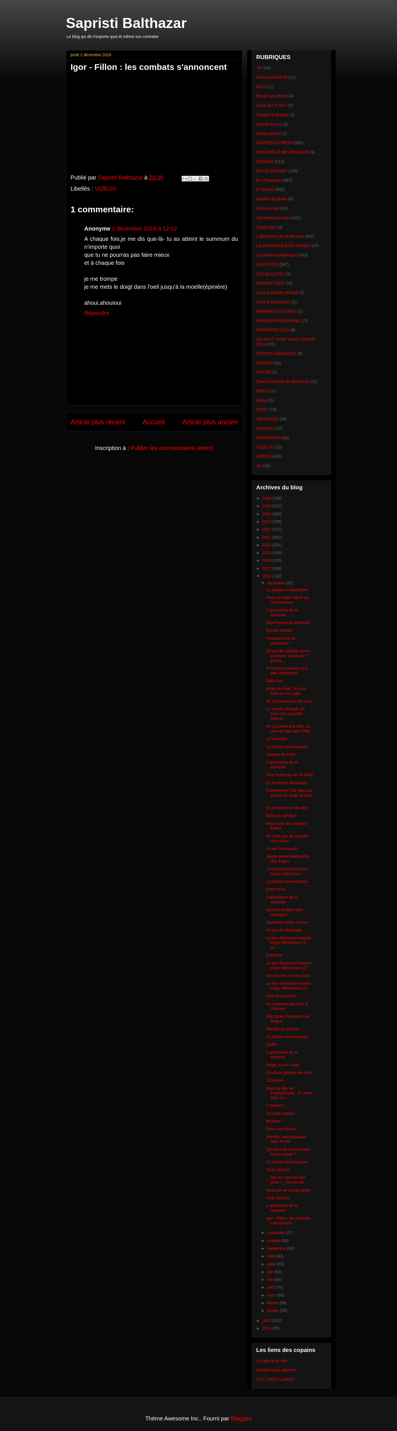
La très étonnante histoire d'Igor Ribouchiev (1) (288, 985)
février (273, 1303)
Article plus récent (98, 422)
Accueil (154, 422)
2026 (267, 498)
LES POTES (267, 264)
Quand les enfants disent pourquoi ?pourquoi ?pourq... (288, 656)
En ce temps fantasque (286, 782)
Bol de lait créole (271, 96)
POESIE (263, 372)
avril (271, 1287)
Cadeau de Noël (280, 754)
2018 (267, 560)
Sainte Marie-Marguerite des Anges (287, 858)
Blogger (240, 1418)
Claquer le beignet (272, 114)
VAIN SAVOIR (268, 437)
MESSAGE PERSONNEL (279, 320)
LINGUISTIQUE (270, 283)
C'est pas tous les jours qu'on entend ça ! (286, 871)
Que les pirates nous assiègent (284, 912)
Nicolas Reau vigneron (276, 1370)
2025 (267, 506)
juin (270, 1271)
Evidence (274, 955)
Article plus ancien (210, 422)
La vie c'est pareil (281, 848)
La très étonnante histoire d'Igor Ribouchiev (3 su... (288, 943)
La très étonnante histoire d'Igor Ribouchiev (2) (288, 965)
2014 (267, 1328)
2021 (267, 537)
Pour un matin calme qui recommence (287, 600)
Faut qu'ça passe (281, 996)
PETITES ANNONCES (276, 353)
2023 (267, 521)
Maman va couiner (282, 1029)
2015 (267, 1320)
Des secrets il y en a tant (288, 975)
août (271, 1256)
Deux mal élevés (281, 1129)
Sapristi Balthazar (126, 23)
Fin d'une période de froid (288, 1072)
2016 (267, 576)
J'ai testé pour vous (273, 217)
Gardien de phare (271, 199)
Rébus (262, 400)
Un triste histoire (280, 1113)
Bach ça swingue (281, 815)
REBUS (263, 391)
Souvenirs (265, 428)
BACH (261, 86)
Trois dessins (278, 1169)
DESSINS (265, 161)
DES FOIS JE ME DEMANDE (282, 152)
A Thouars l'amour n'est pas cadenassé (287, 670)
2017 (267, 568)
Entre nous (276, 889)
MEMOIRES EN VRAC (276, 311)
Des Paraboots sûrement (288, 622)
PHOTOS (264, 363)
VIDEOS (106, 188)
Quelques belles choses (287, 922)
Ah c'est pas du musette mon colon (287, 838)
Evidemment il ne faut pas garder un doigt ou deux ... (289, 795)
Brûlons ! (274, 1121)
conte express (268, 133)
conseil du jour (269, 124)
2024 (267, 514)
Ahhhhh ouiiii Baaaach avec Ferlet (286, 1139)
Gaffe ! (272, 1044)
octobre (274, 1240)
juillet (272, 1264)
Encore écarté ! (279, 630)
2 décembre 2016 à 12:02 (144, 228)
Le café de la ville (271, 1361)
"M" (259, 68)
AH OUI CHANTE (272, 77)
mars (272, 1295)
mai (270, 1279)
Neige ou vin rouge (283, 1065)
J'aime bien (266, 227)
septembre (277, 1248)
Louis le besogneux (273, 302)
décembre (276, 583)
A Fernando (276, 738)
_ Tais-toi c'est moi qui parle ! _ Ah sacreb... (286, 1179)
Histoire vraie (268, 208)
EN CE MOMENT (271, 171)
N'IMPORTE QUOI (272, 330)
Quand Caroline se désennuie (282, 381)
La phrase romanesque (276, 255)
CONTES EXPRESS (274, 142)
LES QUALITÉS (270, 274)
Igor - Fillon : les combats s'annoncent (288, 1220)
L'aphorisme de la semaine (280, 236)
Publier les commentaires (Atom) (172, 448)
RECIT (262, 409)
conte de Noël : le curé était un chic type (286, 691)
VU (259, 465)
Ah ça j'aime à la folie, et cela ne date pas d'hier (288, 728)
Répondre (96, 313)
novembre (276, 1232)
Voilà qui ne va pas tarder (288, 1190)
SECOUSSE (267, 419)
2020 (267, 545)
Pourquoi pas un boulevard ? (280, 640)
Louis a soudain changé (277, 292)
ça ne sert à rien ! (271, 105)
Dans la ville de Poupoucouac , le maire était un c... (289, 1093)
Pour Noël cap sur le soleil (289, 774)
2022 (267, 529)
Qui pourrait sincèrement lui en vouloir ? (288, 1151)
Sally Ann (274, 681)
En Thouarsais (269, 180)
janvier (273, 1310)
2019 (267, 552)
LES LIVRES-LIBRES (275, 1379)
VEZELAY (265, 447)
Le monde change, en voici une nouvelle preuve (285, 714)
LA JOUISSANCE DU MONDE (283, 245)
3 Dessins (275, 1080)
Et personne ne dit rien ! (287, 808)
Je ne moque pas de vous (289, 701)
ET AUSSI (265, 189)
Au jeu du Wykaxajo (284, 930)
